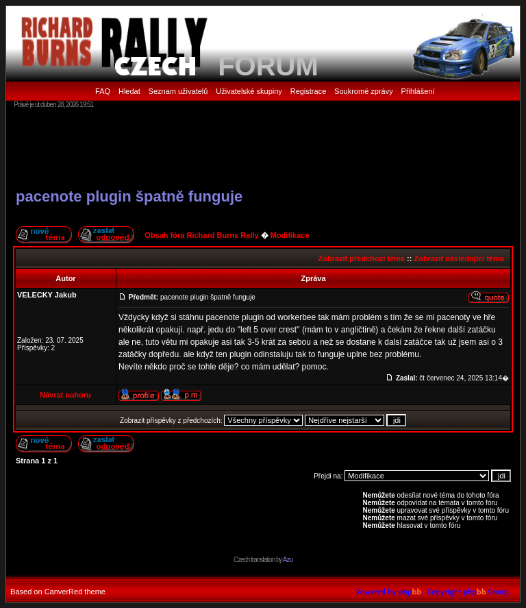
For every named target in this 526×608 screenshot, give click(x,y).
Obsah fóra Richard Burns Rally (201, 235)
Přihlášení (418, 91)
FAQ (102, 91)
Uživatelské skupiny (249, 91)
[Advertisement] (263, 147)
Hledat (129, 91)
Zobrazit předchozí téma (361, 258)
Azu (287, 559)
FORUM (268, 66)
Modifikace (290, 235)
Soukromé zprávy (363, 91)
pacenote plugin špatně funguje (129, 196)
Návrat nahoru (65, 395)
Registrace (308, 91)
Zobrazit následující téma (458, 258)
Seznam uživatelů (178, 91)
